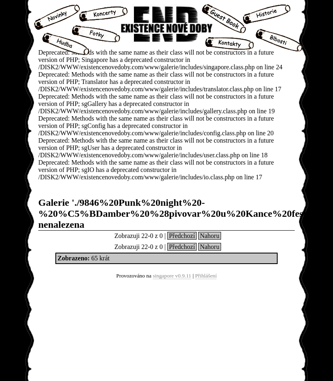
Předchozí (182, 235)
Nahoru (209, 235)
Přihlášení (206, 276)
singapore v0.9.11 (172, 276)
